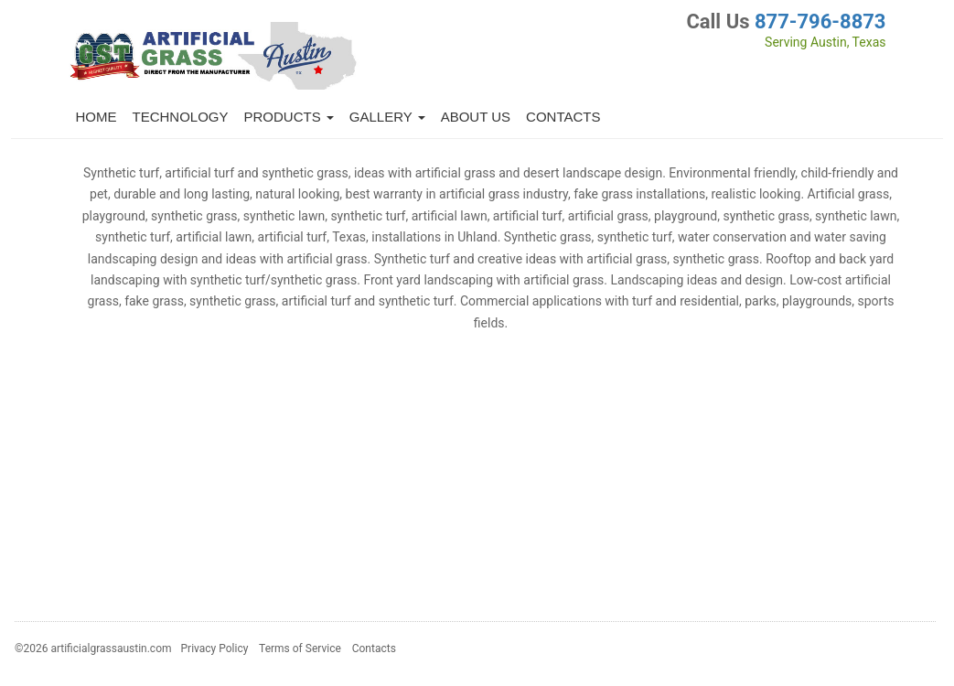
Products (289, 116)
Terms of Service (300, 648)
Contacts (563, 116)
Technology (181, 116)
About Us (475, 116)
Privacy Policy (215, 648)
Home (96, 116)
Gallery (387, 116)
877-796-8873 (820, 21)
